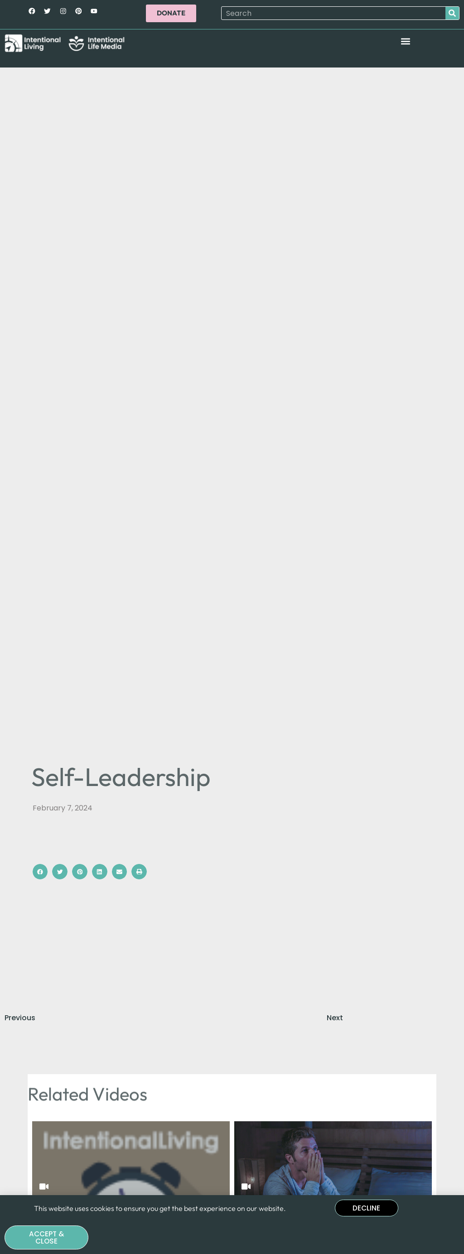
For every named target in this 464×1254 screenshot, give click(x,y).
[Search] (452, 13)
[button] (405, 41)
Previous (20, 1018)
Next (335, 1018)
